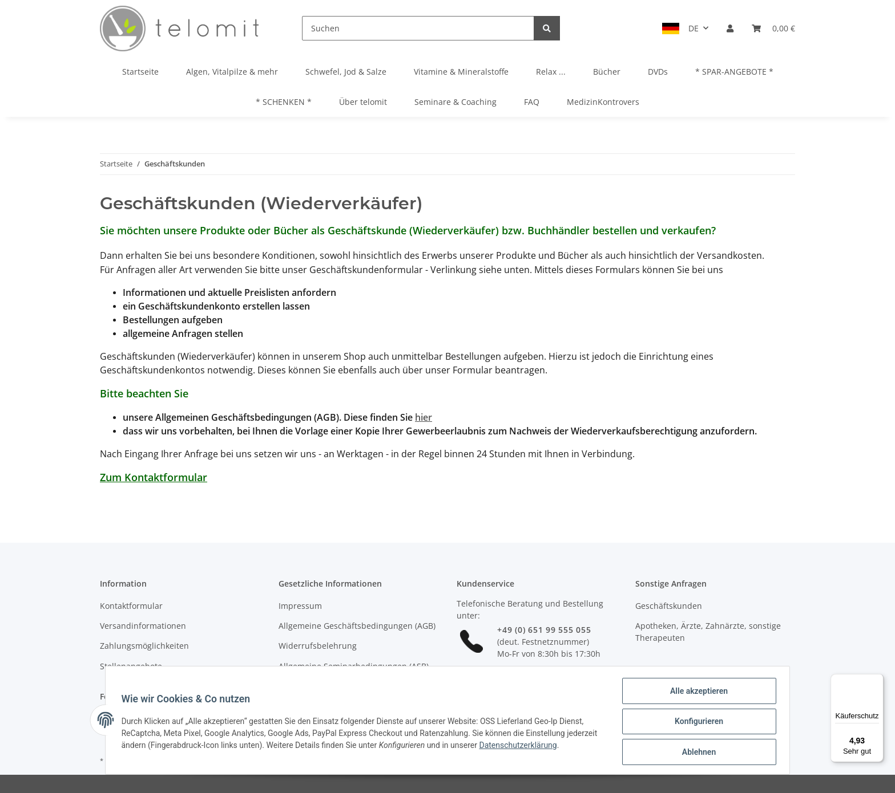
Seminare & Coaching (455, 101)
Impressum (300, 605)
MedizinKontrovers (603, 101)
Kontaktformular (131, 605)
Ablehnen (696, 752)
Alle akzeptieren (696, 693)
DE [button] (693, 28)
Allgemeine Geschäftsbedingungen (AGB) (357, 625)
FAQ (531, 101)
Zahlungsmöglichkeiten (144, 645)
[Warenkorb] (773, 28)
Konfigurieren (696, 722)
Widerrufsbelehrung (318, 645)
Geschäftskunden (668, 605)
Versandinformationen (143, 625)
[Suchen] (418, 28)
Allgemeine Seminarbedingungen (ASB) (354, 666)
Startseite (140, 71)
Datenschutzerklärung (553, 746)
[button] (730, 28)
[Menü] (877, 681)
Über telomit (363, 101)
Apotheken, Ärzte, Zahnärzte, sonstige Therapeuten (708, 631)
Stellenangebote (131, 666)
